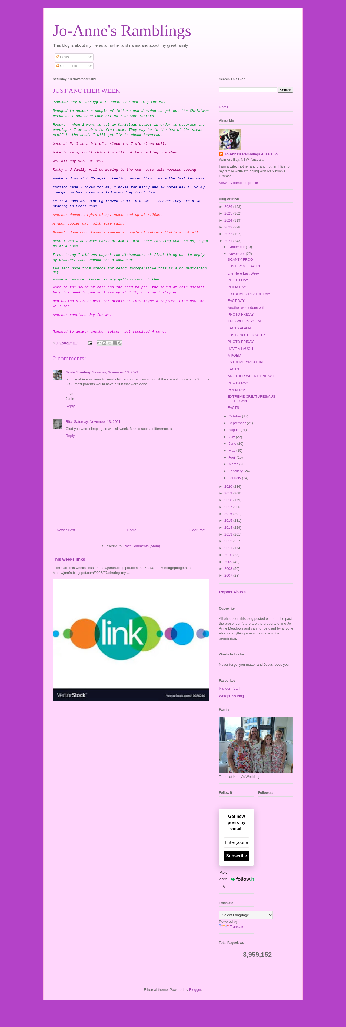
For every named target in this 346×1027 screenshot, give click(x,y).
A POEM (234, 355)
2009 (228, 562)
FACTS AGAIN (239, 328)
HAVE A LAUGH (240, 349)
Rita (69, 422)
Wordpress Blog (231, 696)
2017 (228, 507)
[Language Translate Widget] (246, 915)
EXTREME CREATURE (246, 362)
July (232, 437)
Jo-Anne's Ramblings (122, 30)
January (235, 478)
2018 (228, 500)
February (236, 471)
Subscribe (236, 856)
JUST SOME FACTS (244, 266)
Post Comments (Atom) (142, 546)
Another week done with (246, 308)
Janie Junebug (78, 372)
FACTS (233, 369)
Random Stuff (229, 688)
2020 (228, 486)
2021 (228, 241)
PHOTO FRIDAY (241, 314)
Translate (231, 927)
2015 (228, 520)
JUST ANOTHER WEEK (247, 335)
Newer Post (66, 530)
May (232, 451)
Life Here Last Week (244, 273)
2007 (228, 575)
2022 (228, 234)
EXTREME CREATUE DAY (249, 294)
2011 (228, 548)
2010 (228, 555)
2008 (228, 569)
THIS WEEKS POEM (244, 321)
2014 (228, 528)
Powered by (236, 879)
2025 (228, 213)
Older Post (197, 530)
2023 (228, 227)
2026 (228, 207)
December (237, 247)
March (234, 464)
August (235, 430)
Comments (66, 66)
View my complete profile (238, 183)
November (237, 254)
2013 (228, 534)
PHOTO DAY (238, 280)
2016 (228, 514)
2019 (228, 493)
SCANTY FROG (240, 259)
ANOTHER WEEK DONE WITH (252, 376)
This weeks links (69, 559)
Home (132, 530)
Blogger (195, 990)
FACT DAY (236, 301)
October (235, 416)
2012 (228, 541)
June (233, 443)
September (238, 423)
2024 (228, 220)
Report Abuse (232, 592)
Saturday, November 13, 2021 (115, 372)
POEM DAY (237, 287)
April (233, 457)
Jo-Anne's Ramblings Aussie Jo (251, 154)
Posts (62, 57)
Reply (70, 406)
